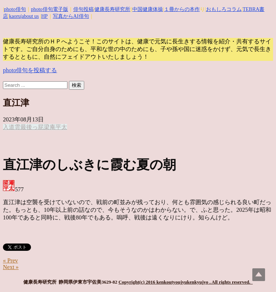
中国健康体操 (147, 9)
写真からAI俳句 (71, 16)
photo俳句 (15, 9)
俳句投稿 (83, 9)
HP (44, 16)
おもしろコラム (224, 9)
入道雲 (11, 127)
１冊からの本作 (182, 9)
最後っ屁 (32, 127)
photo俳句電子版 (49, 9)
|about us (30, 16)
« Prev (10, 260)
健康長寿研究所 (112, 9)
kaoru (15, 16)
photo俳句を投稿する (30, 70)
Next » (11, 267)
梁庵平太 (55, 127)
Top (258, 274)
